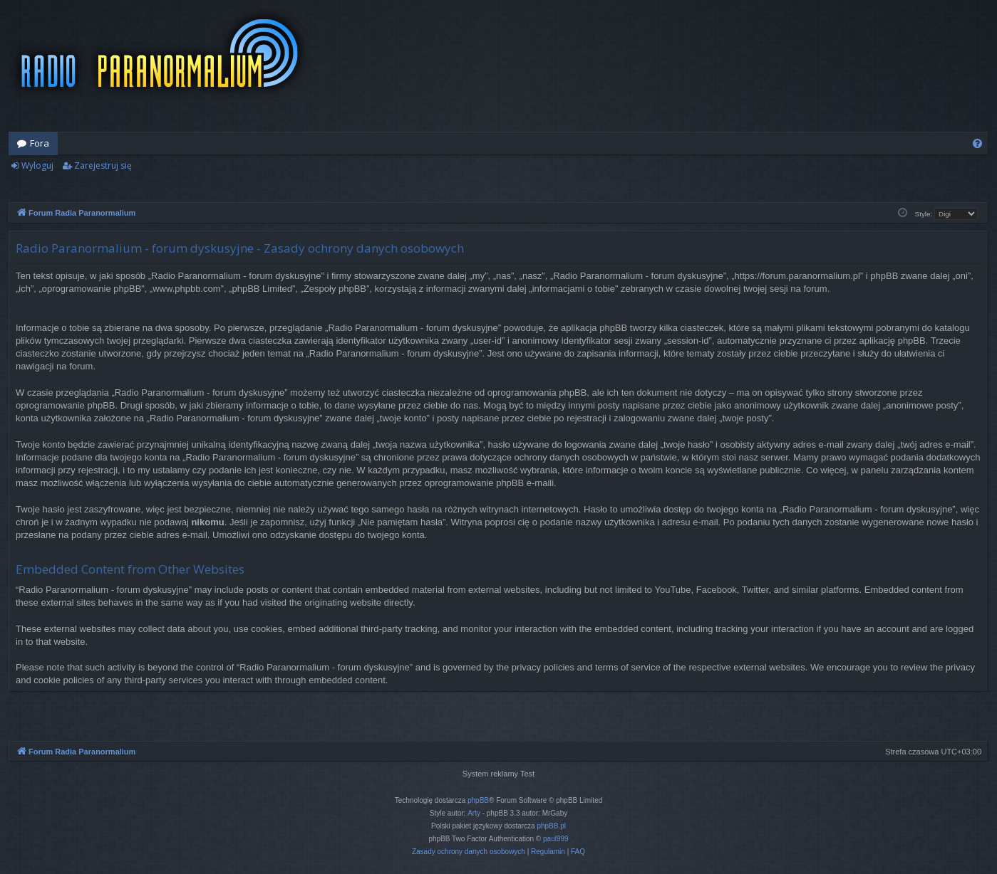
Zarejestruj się (103, 165)
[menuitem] (977, 143)
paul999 (556, 839)
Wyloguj (37, 165)
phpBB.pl (551, 826)
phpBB (478, 800)
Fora (39, 143)
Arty (473, 813)
